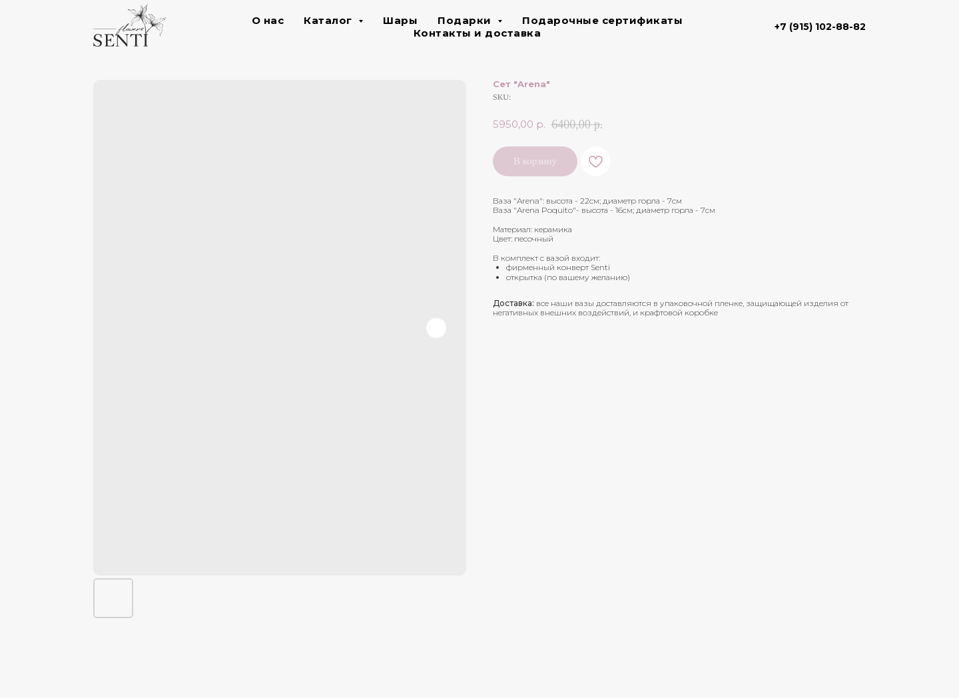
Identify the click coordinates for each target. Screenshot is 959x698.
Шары (400, 20)
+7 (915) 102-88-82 (820, 27)
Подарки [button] (466, 20)
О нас (268, 20)
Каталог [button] (329, 20)
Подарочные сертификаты (602, 20)
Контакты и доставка (477, 33)
